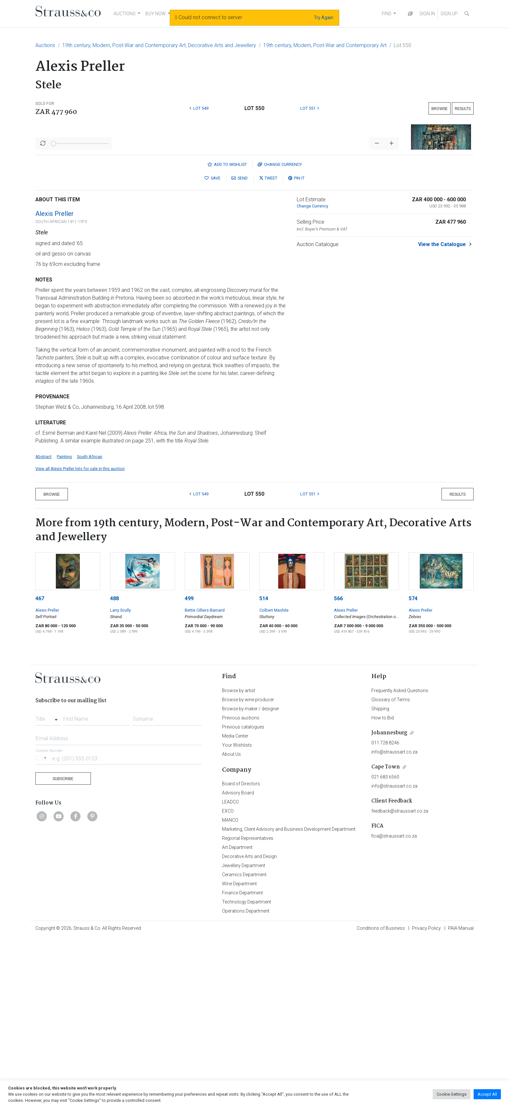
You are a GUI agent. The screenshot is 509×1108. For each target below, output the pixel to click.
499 (189, 769)
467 (39, 769)
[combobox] (47, 887)
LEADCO (230, 972)
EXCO (228, 981)
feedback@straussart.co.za (399, 981)
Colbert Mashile (274, 780)
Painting (64, 626)
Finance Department (242, 1062)
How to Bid (382, 887)
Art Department (237, 1017)
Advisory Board (238, 962)
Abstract (43, 626)
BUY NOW (155, 13)
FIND (386, 13)
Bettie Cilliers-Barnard (205, 780)
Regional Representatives (247, 1008)
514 (263, 769)
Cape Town (385, 937)
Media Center (235, 906)
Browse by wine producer (248, 869)
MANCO (230, 990)
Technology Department (246, 1072)
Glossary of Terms (390, 869)
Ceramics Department (244, 1044)
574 (413, 769)
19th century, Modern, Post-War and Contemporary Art (325, 45)
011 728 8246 (385, 912)
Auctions (45, 45)
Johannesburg (389, 903)
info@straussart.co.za (394, 922)
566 (338, 769)
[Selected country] (42, 928)
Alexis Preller (54, 384)
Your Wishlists (237, 915)
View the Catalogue (442, 414)
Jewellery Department (243, 1035)
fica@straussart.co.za (394, 1006)
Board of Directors (241, 953)
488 (114, 769)
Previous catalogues (243, 897)
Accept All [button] (487, 1094)
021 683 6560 (385, 947)
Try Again (323, 17)
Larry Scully (120, 780)
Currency (280, 334)
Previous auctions (240, 887)
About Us (231, 924)
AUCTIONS (125, 13)
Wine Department (239, 1053)
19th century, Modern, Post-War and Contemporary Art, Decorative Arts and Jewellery (159, 45)
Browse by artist (238, 860)
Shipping (380, 878)
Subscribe (63, 948)
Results (463, 108)
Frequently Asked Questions (399, 860)
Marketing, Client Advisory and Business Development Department (288, 999)
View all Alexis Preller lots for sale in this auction (80, 638)
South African (89, 626)
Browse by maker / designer (250, 878)
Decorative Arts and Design (249, 1026)
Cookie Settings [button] (451, 1094)
